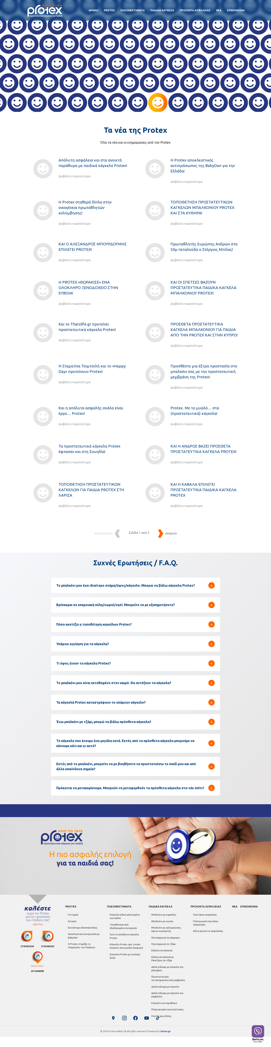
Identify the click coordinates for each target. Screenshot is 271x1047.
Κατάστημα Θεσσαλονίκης (82, 936)
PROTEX (109, 10)
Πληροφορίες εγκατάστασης (167, 1012)
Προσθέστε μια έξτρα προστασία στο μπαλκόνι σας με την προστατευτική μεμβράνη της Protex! (204, 371)
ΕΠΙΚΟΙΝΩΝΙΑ (236, 10)
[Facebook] (135, 1028)
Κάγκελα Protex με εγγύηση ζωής (124, 963)
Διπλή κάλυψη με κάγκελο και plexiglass (167, 974)
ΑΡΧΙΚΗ (93, 10)
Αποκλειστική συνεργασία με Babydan (83, 944)
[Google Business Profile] (113, 1028)
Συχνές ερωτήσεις (161, 1017)
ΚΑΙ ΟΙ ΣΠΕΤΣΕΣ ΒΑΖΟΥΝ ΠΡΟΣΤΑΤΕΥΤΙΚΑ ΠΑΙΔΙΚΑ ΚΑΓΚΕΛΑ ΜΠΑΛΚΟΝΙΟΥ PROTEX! (203, 287)
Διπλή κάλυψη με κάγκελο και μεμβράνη (167, 998)
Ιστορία (71, 930)
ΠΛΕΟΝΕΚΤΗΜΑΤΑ (132, 10)
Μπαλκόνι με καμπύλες (163, 924)
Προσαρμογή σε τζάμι (163, 951)
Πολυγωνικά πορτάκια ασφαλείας (204, 932)
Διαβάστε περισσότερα (75, 176)
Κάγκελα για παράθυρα (163, 1006)
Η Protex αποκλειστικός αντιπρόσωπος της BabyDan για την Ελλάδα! (203, 165)
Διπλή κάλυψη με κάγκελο (165, 990)
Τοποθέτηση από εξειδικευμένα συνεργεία (126, 935)
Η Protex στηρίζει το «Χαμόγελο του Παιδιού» (80, 953)
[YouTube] (147, 1028)
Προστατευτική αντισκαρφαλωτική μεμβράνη (167, 983)
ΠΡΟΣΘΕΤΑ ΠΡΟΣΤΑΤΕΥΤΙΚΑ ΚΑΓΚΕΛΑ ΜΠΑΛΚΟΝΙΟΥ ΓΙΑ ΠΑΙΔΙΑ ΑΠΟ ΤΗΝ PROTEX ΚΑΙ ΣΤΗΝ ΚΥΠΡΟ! (204, 329)
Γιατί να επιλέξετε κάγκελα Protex (123, 945)
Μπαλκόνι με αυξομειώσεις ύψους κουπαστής (165, 938)
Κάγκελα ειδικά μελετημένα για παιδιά (126, 926)
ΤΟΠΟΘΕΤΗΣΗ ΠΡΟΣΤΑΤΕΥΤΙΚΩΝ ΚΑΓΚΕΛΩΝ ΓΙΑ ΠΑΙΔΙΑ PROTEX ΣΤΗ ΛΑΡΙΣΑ (91, 489)
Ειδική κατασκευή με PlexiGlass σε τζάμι (168, 965)
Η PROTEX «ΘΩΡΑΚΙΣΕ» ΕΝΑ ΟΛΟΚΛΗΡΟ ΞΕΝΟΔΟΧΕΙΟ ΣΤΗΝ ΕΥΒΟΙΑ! (88, 287)
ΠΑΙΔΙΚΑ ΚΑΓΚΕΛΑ (162, 10)
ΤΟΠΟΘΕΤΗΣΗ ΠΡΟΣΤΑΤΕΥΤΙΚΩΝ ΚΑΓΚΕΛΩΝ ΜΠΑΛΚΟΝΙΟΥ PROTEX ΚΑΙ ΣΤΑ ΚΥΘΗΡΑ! (202, 207)
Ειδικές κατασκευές (161, 957)
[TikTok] (158, 1028)
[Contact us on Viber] (257, 1033)
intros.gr (166, 1041)
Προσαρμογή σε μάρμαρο (165, 945)
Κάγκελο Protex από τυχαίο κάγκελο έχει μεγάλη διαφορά (125, 954)
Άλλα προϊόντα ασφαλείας (207, 939)
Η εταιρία (72, 924)
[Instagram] (124, 1028)
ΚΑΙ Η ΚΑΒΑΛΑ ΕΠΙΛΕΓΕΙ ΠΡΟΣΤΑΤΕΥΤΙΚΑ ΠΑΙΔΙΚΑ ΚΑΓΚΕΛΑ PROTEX (203, 489)
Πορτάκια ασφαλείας (204, 924)
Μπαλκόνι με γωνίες (162, 930)
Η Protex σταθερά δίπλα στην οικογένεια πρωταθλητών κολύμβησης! (85, 207)
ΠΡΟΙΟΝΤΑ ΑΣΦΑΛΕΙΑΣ (195, 10)
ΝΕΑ (219, 10)
